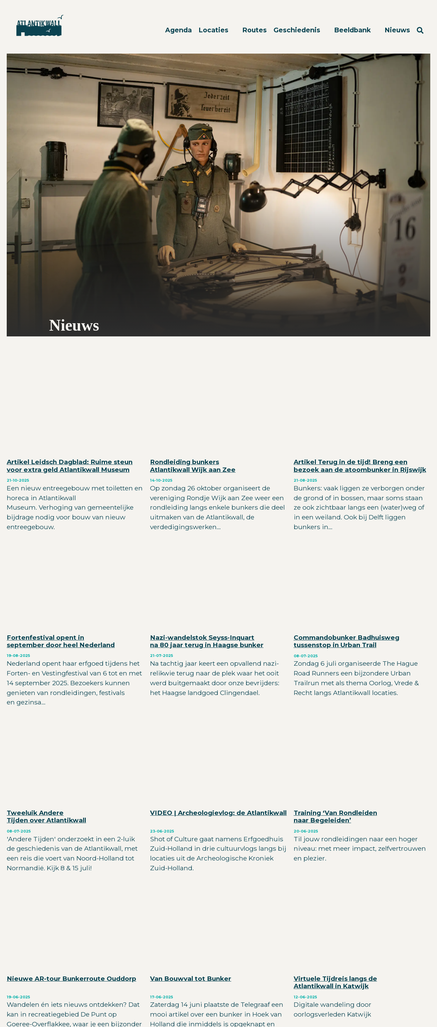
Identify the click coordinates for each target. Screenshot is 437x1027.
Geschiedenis (298, 30)
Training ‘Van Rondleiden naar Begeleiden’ (335, 816)
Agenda (178, 30)
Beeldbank (353, 30)
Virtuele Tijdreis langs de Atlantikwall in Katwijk (335, 982)
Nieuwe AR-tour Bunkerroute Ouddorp (71, 979)
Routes (254, 30)
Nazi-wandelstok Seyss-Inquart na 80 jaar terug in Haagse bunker (206, 641)
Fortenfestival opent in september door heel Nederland (61, 641)
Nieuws (397, 30)
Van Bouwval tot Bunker (190, 979)
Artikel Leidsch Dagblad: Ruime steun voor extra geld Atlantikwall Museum (70, 465)
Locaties (214, 30)
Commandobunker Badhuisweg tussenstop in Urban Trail (346, 641)
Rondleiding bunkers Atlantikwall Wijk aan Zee (192, 465)
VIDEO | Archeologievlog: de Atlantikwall (218, 813)
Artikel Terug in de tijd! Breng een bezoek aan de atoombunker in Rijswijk (360, 465)
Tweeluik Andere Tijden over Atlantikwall (46, 816)
